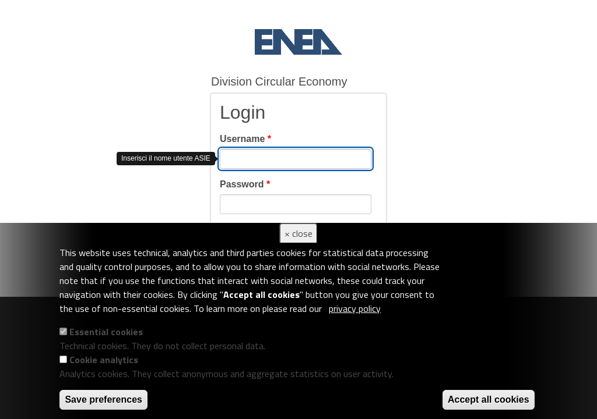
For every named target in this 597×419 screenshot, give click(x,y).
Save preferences (103, 399)
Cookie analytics (103, 360)
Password (245, 184)
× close (298, 233)
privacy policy (355, 308)
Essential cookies (106, 332)
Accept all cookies (488, 399)
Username (245, 139)
